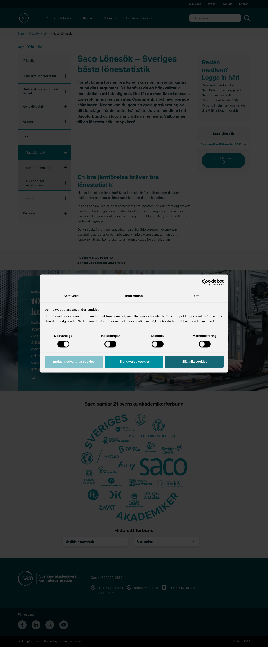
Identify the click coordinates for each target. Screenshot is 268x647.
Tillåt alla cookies (194, 361)
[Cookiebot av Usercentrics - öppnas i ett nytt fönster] (205, 282)
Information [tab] (134, 296)
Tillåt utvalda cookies (134, 361)
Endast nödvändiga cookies (73, 361)
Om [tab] (196, 296)
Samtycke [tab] (71, 296)
